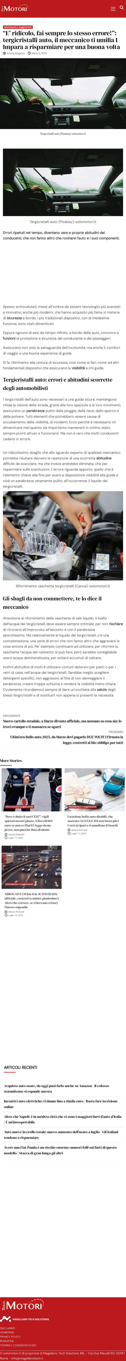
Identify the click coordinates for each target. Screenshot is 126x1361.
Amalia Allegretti (16, 53)
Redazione (7, 1341)
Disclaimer (7, 1328)
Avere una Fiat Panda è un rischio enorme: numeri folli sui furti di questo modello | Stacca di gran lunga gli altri (60, 1150)
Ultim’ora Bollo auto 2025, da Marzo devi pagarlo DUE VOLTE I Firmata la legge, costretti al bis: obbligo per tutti (63, 737)
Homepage (7, 1332)
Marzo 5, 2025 (39, 53)
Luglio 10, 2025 (15, 915)
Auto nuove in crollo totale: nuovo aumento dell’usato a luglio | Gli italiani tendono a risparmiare (61, 1134)
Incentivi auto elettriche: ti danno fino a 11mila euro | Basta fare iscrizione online (61, 1104)
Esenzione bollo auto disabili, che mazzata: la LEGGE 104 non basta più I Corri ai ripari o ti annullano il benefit (93, 820)
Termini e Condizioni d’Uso (18, 1345)
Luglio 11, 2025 (15, 838)
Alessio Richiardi (79, 830)
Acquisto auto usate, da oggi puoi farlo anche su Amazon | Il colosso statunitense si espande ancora (56, 1088)
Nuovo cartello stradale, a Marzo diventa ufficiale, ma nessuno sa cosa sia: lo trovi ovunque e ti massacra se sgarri (63, 721)
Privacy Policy (10, 1336)
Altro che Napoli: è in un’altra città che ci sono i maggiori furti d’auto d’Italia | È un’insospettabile (62, 1119)
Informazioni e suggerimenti (18, 27)
